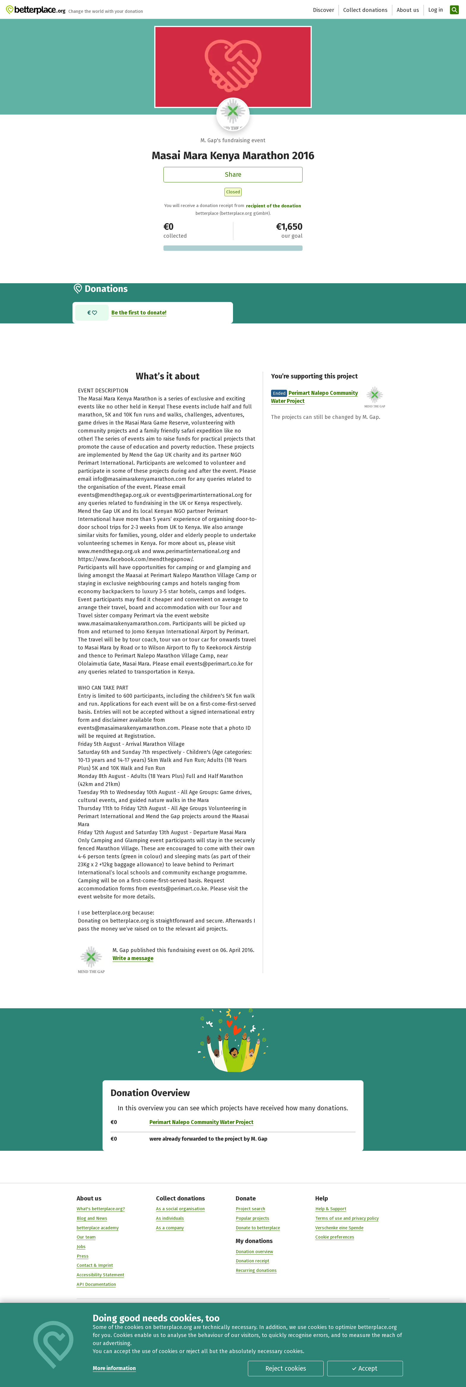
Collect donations (365, 10)
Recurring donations (256, 1270)
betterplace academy (98, 1228)
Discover (323, 10)
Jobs (81, 1246)
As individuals (170, 1218)
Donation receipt (252, 1261)
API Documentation (96, 1284)
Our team (86, 1237)
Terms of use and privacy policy (347, 1218)
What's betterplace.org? (101, 1209)
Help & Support (330, 1209)
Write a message (133, 958)
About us (408, 10)
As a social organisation (180, 1209)
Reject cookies (285, 1368)
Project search (250, 1209)
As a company (170, 1228)
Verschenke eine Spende (339, 1228)
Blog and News (92, 1218)
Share (233, 175)
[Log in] (435, 10)
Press (83, 1256)
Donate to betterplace (258, 1228)
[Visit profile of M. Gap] (233, 114)
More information (114, 1368)
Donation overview (254, 1251)
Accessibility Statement (100, 1275)
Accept (364, 1368)
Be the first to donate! (138, 312)
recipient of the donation (273, 206)
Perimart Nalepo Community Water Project (201, 1122)
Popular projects (252, 1218)
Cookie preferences (334, 1237)
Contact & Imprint (95, 1265)
